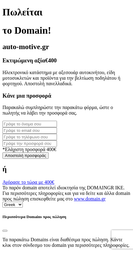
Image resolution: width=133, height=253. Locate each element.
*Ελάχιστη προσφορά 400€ (29, 149)
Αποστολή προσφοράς (25, 155)
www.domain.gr (90, 198)
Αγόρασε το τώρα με (28, 182)
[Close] (4, 231)
